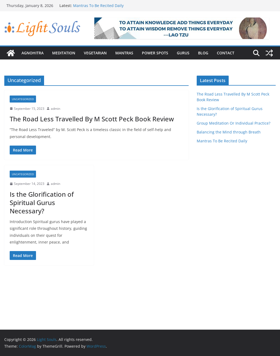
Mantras (124, 52)
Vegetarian (95, 52)
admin (55, 108)
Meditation (63, 52)
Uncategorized (23, 99)
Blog (203, 52)
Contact (225, 52)
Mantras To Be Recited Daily (98, 5)
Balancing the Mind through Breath (229, 132)
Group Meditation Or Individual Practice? (233, 123)
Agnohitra (32, 52)
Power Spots (155, 52)
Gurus (183, 52)
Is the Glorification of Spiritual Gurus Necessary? (42, 202)
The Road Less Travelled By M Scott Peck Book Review (92, 118)
